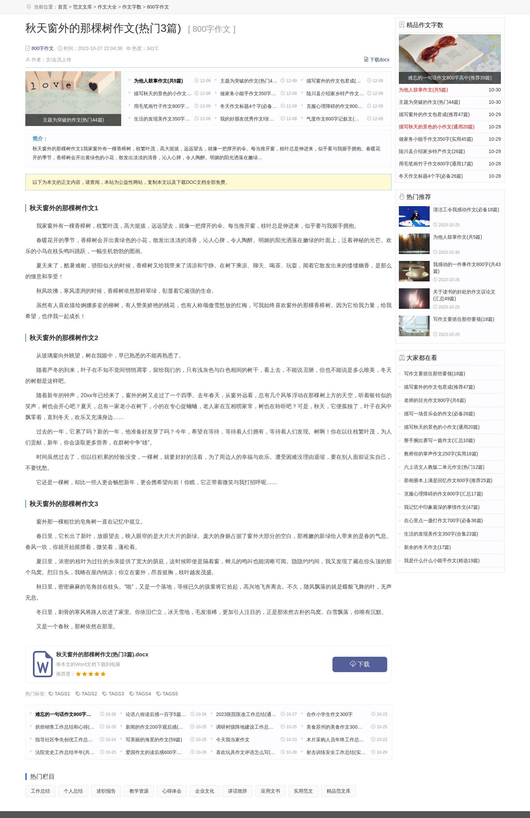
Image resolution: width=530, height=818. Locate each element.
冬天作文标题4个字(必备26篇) (249, 106)
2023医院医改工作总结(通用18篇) (246, 714)
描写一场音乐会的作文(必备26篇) (439, 413)
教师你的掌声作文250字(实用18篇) (441, 453)
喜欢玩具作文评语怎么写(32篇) (246, 752)
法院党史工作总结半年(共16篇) (65, 752)
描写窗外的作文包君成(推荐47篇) (335, 81)
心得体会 (171, 791)
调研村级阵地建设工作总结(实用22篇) (246, 727)
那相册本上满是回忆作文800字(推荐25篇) (448, 480)
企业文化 (204, 791)
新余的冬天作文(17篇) (427, 547)
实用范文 (303, 791)
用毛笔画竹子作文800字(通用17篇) (162, 106)
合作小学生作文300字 (329, 714)
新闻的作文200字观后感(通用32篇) (156, 727)
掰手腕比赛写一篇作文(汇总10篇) (439, 440)
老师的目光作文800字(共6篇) (435, 400)
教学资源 (139, 791)
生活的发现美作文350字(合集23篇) (162, 119)
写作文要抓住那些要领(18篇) (434, 373)
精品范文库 (339, 791)
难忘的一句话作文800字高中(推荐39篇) (65, 714)
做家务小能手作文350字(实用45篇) (249, 93)
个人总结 (73, 791)
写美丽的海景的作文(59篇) (154, 739)
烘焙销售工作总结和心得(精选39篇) (65, 727)
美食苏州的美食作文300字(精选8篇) (336, 727)
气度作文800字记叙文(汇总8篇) (335, 119)
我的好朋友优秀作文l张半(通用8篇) (249, 119)
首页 (62, 7)
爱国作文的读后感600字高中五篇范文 (156, 752)
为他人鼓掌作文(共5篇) (158, 81)
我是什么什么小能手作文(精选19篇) (442, 560)
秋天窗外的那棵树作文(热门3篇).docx (102, 654)
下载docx (380, 59)
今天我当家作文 (233, 739)
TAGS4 (143, 693)
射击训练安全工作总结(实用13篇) (336, 752)
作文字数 (131, 7)
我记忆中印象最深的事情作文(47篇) (442, 507)
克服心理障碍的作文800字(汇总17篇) (335, 106)
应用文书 (270, 791)
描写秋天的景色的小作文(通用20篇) (162, 93)
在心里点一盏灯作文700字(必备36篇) (443, 520)
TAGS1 (62, 693)
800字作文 (158, 7)
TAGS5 (170, 693)
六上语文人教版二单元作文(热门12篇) (444, 467)
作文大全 (107, 7)
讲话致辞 (237, 791)
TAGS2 (89, 693)
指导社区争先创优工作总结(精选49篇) (65, 739)
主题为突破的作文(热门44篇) (249, 81)
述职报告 (106, 791)
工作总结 (40, 791)
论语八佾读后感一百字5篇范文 (156, 714)
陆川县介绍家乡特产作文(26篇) (335, 93)
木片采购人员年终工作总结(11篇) (336, 739)
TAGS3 (116, 693)
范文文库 (82, 7)
